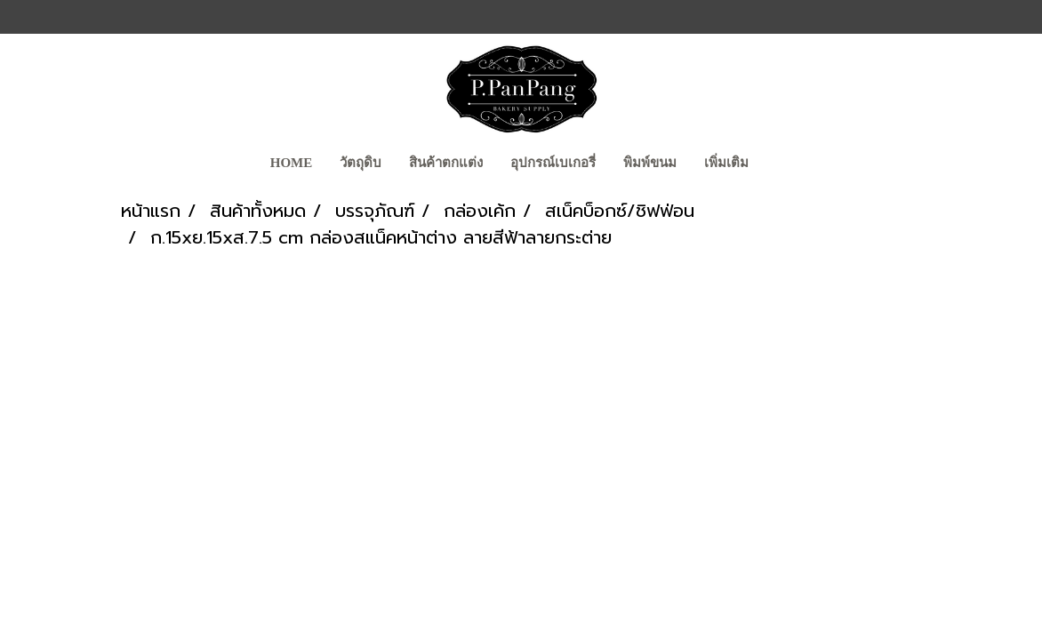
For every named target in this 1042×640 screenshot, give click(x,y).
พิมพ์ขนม (650, 163)
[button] (778, 164)
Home (291, 163)
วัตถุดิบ (360, 163)
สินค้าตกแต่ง (446, 163)
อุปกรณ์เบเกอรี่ (553, 163)
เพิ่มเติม (726, 163)
